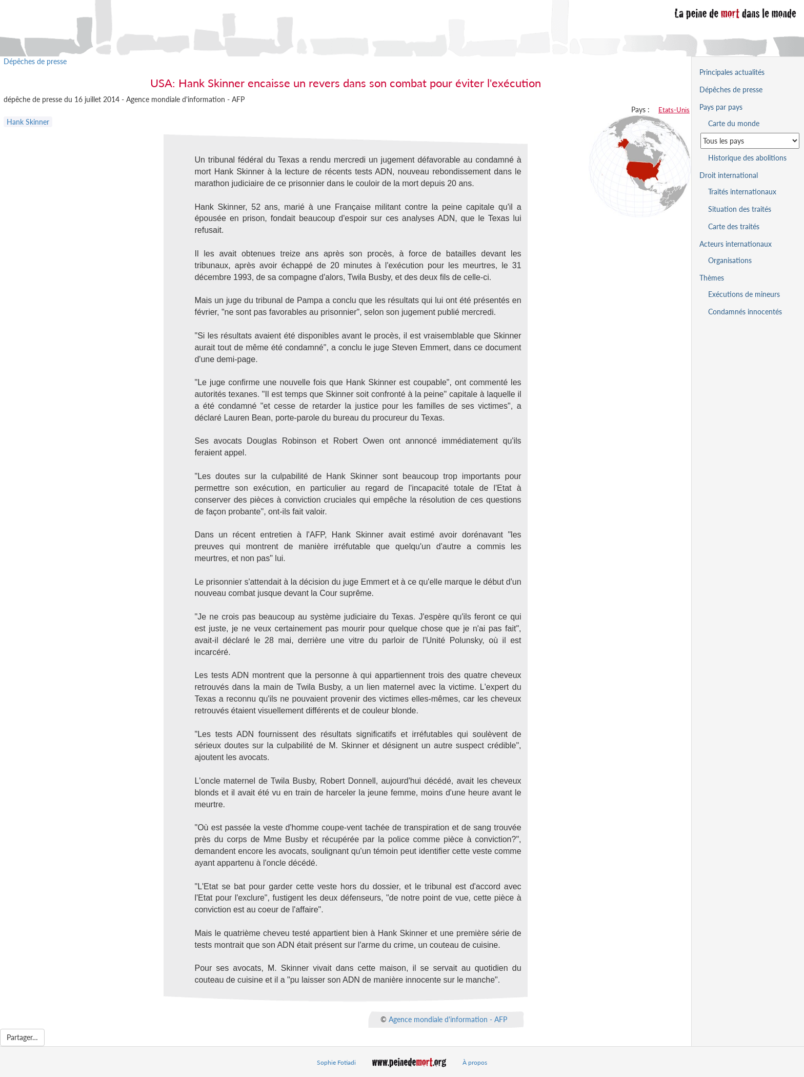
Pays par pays (720, 107)
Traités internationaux (742, 191)
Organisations (730, 260)
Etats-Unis (674, 110)
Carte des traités (733, 226)
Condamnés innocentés (745, 311)
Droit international (728, 175)
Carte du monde (733, 123)
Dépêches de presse (35, 61)
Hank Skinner (28, 121)
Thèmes (711, 277)
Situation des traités (739, 209)
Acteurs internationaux (735, 244)
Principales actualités (732, 72)
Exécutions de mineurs (744, 294)
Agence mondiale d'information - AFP (448, 1019)
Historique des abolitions (747, 157)
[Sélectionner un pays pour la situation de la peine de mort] (749, 141)
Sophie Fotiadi (336, 1062)
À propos (475, 1062)
